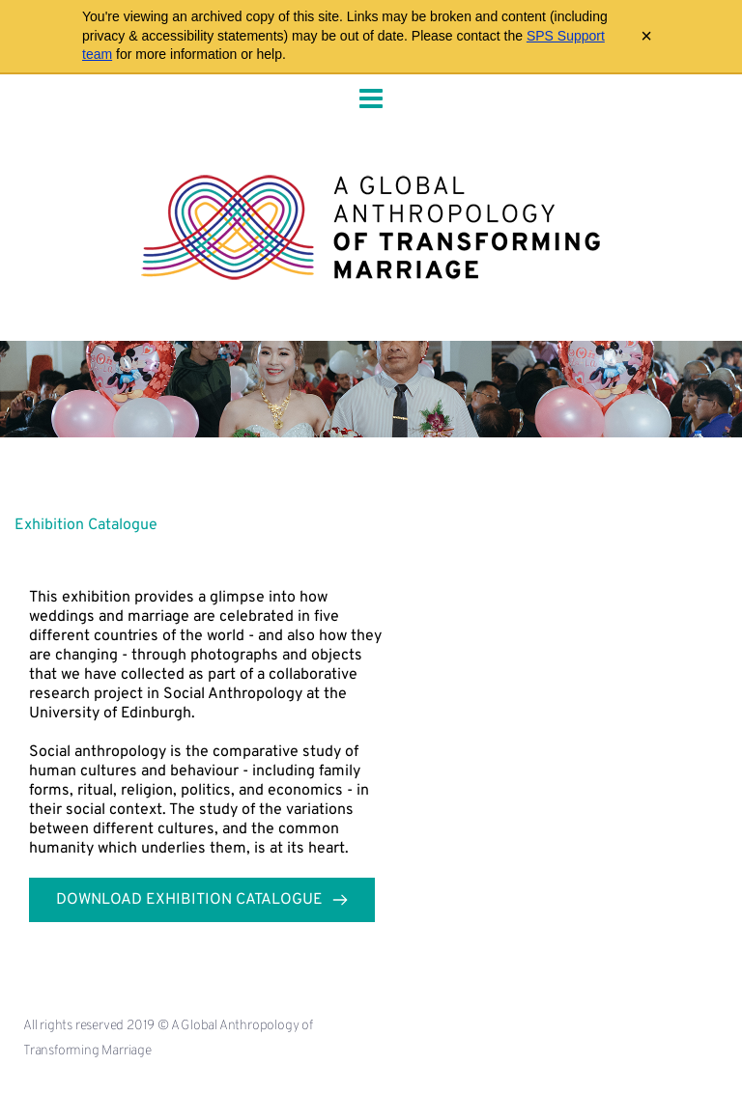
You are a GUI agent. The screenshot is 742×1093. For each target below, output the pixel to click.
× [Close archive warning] (646, 35)
